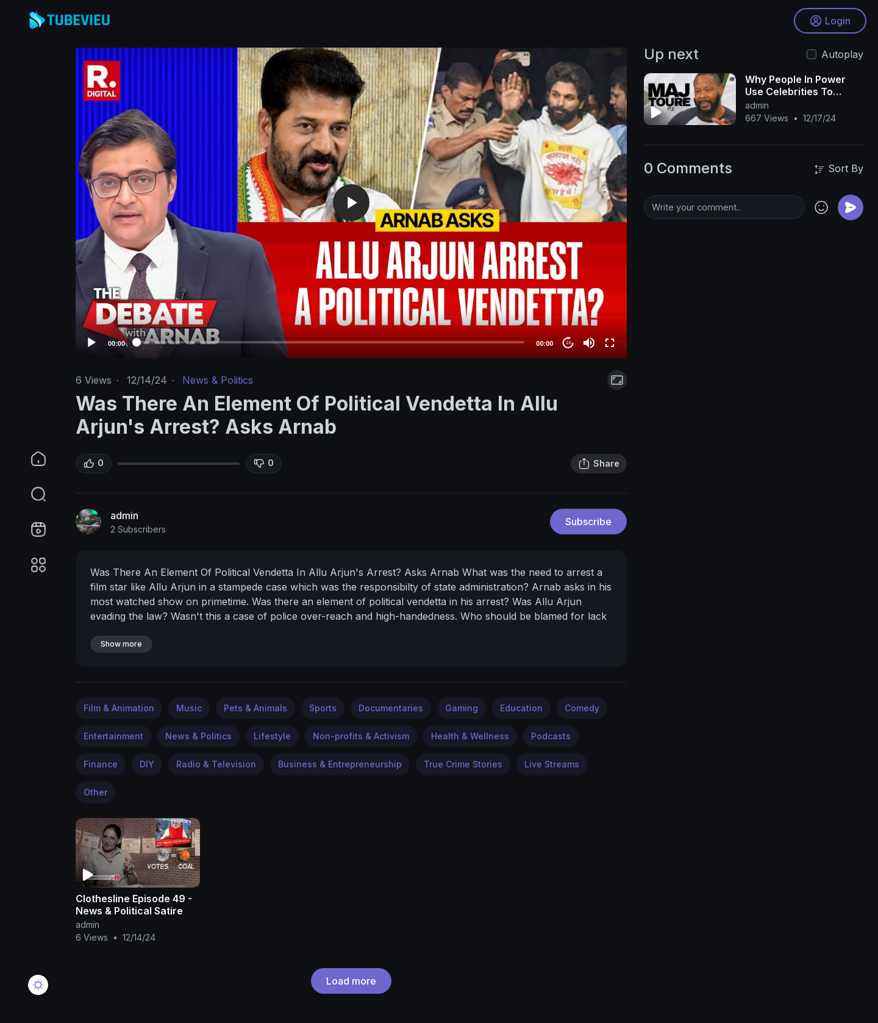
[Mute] (589, 343)
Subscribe (588, 521)
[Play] (91, 343)
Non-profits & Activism (361, 736)
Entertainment (113, 736)
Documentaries (391, 708)
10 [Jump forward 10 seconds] (568, 342)
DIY (147, 764)
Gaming (461, 708)
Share (598, 464)
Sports (323, 708)
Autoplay (842, 54)
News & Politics (217, 380)
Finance (101, 764)
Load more (351, 981)
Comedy (582, 708)
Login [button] (829, 21)
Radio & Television (216, 764)
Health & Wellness (470, 736)
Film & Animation (119, 708)
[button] (30, 494)
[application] (351, 203)
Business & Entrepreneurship (340, 764)
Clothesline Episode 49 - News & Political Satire (134, 904)
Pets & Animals (255, 708)
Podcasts (551, 736)
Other (95, 792)
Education (521, 708)
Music (189, 708)
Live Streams (551, 764)
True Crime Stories (463, 764)
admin (124, 515)
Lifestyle (272, 736)
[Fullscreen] (610, 343)
